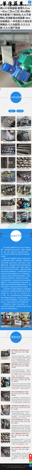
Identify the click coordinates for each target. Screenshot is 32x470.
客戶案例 (17, 352)
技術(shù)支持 (18, 379)
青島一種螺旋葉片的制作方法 (20, 433)
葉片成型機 (20, 111)
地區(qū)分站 (22, 467)
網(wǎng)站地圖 (15, 467)
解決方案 (17, 366)
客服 (31, 456)
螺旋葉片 (12, 111)
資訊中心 (17, 435)
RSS (10, 467)
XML (8, 467)
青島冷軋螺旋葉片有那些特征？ (21, 447)
